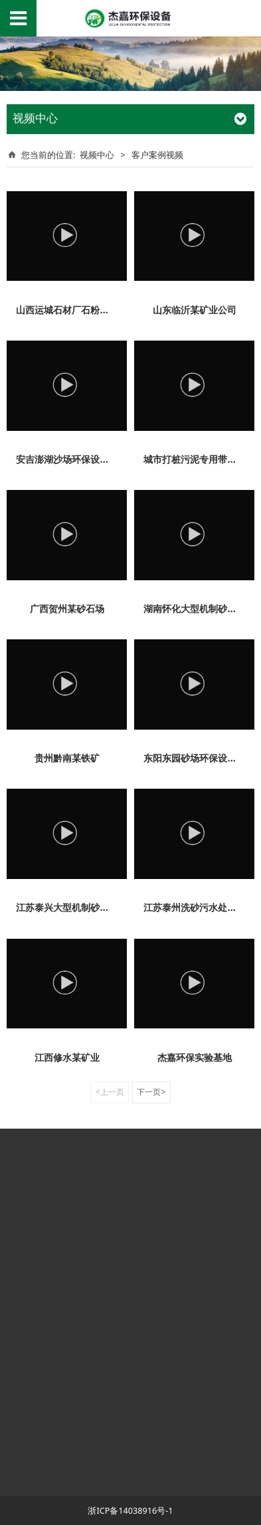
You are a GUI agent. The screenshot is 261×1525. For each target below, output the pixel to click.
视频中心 (97, 155)
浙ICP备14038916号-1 (130, 1510)
